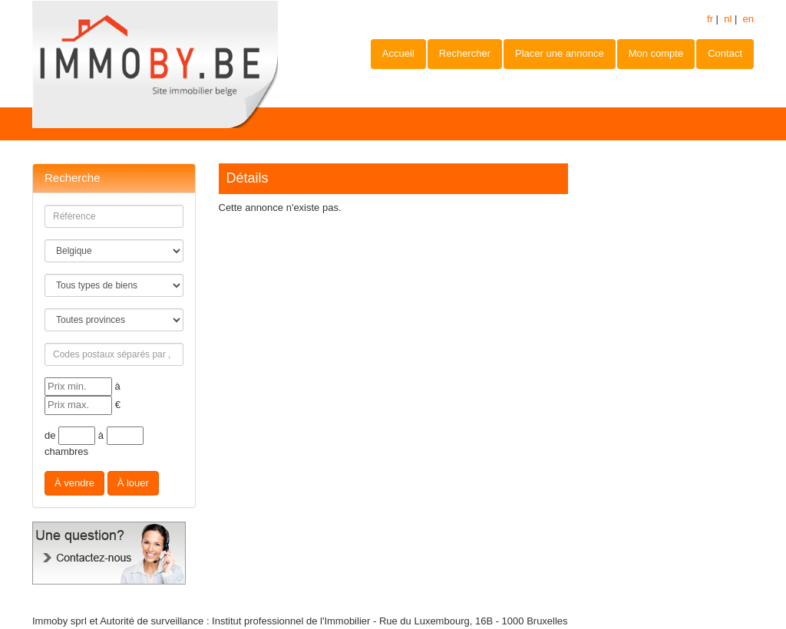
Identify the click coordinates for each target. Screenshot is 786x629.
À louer (133, 483)
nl (728, 19)
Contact (725, 53)
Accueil (398, 53)
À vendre (74, 483)
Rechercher (464, 53)
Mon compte (656, 53)
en (748, 19)
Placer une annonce (559, 53)
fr (710, 19)
